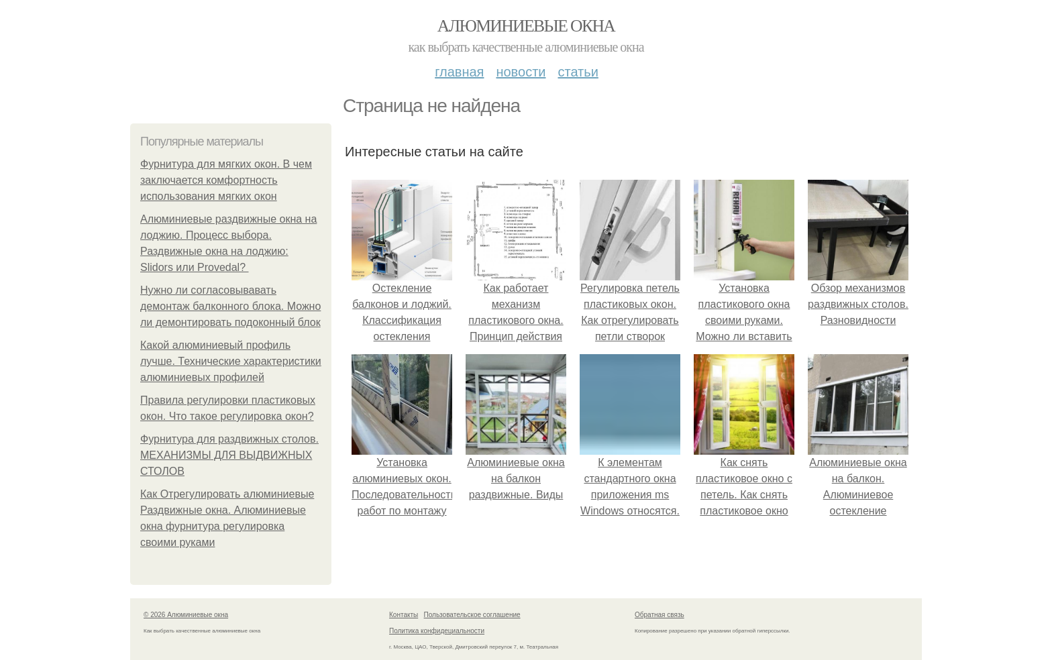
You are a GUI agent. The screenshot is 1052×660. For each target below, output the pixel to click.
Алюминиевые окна (526, 26)
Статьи (578, 71)
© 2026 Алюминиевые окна (186, 614)
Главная (459, 71)
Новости (520, 71)
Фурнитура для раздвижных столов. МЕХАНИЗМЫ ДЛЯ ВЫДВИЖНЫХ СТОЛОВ (229, 455)
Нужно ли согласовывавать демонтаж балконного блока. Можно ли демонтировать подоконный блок (230, 306)
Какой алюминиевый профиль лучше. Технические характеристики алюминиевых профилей (230, 361)
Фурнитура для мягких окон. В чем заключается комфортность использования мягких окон (226, 180)
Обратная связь (659, 614)
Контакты (403, 614)
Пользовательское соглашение (472, 614)
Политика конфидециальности (436, 631)
